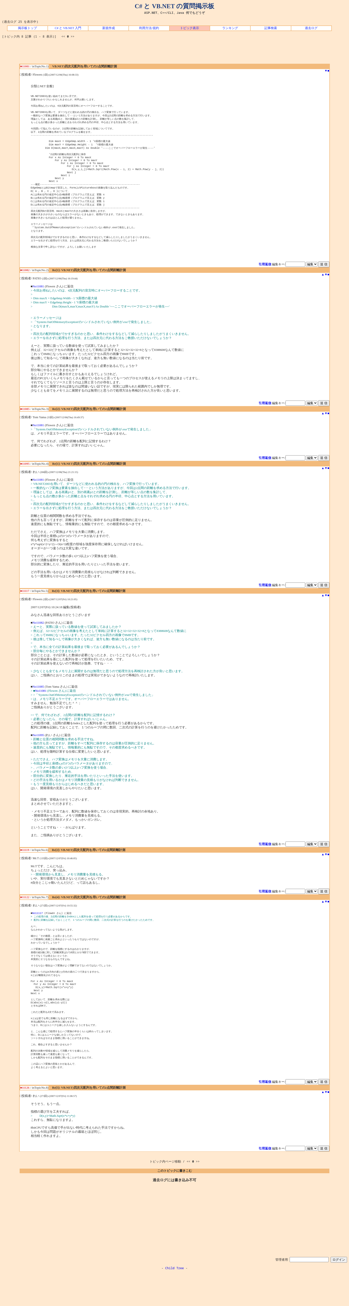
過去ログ (311, 28)
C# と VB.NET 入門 (68, 28)
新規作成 (108, 28)
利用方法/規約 (149, 28)
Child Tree (174, 1300)
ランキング (230, 28)
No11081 (38, 303)
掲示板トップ (27, 28)
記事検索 (270, 28)
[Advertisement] (174, 53)
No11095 (38, 751)
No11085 (38, 703)
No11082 (38, 639)
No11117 (37, 929)
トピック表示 (189, 28)
